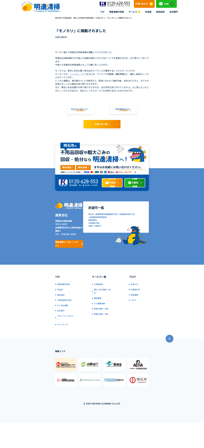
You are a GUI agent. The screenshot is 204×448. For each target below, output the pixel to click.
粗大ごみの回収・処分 (94, 302)
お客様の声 (144, 302)
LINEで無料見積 (149, 195)
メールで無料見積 (98, 195)
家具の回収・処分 (92, 318)
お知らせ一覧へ (102, 118)
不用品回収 (89, 297)
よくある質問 (35, 318)
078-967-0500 (41, 246)
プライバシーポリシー (39, 328)
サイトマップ (35, 334)
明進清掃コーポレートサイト (47, 256)
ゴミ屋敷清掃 (90, 312)
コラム (142, 312)
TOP (102, 12)
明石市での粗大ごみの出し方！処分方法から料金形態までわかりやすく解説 (68, 100)
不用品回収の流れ (37, 312)
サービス (133, 12)
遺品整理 (88, 307)
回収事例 (143, 307)
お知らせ (143, 297)
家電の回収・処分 (92, 323)
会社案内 (173, 12)
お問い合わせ (144, 4)
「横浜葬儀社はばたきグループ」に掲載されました (137, 100)
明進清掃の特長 (116, 12)
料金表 (148, 12)
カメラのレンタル (50, 70)
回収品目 (160, 12)
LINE (166, 4)
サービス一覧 (90, 289)
